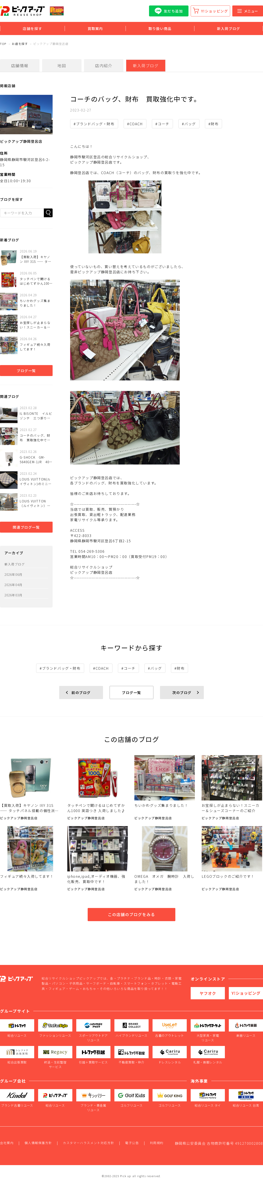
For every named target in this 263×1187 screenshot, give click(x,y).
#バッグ (189, 123)
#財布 (213, 123)
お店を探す (20, 44)
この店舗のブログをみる (131, 914)
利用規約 (156, 1143)
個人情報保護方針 (38, 1143)
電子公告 (132, 1143)
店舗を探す (32, 28)
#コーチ (162, 123)
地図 (61, 65)
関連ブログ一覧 (26, 527)
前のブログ (81, 692)
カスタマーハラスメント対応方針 (88, 1143)
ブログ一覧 (26, 370)
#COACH (135, 123)
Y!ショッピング (214, 11)
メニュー (247, 11)
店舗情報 (19, 65)
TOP (3, 44)
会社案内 (7, 1143)
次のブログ (182, 692)
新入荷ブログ (228, 28)
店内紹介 (103, 65)
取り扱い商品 (160, 28)
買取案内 (95, 28)
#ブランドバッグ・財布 (94, 123)
